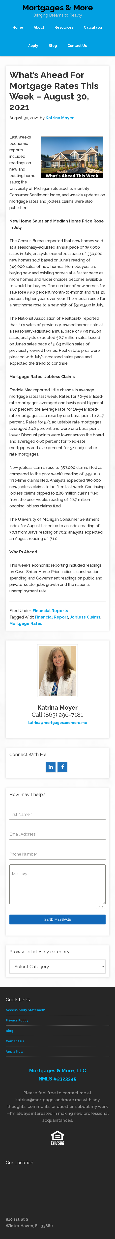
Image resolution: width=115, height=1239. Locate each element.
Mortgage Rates (25, 623)
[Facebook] (62, 767)
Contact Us (15, 1041)
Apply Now (14, 1051)
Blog (9, 1031)
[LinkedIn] (51, 767)
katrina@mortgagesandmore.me (57, 723)
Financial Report (51, 617)
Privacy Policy (17, 1020)
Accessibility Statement (26, 1010)
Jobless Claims (85, 617)
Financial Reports (50, 610)
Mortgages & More (57, 7)
